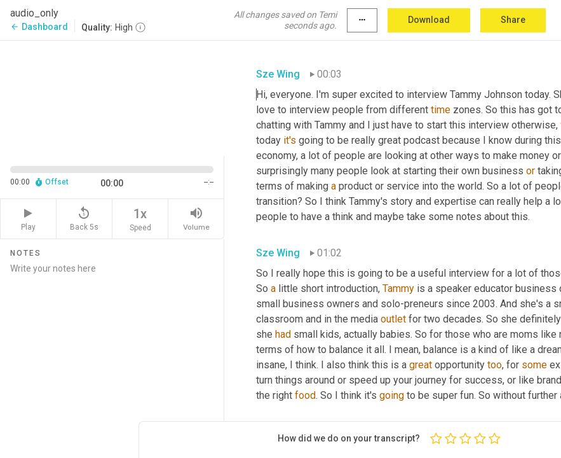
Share (513, 20)
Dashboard (39, 27)
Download (429, 20)
